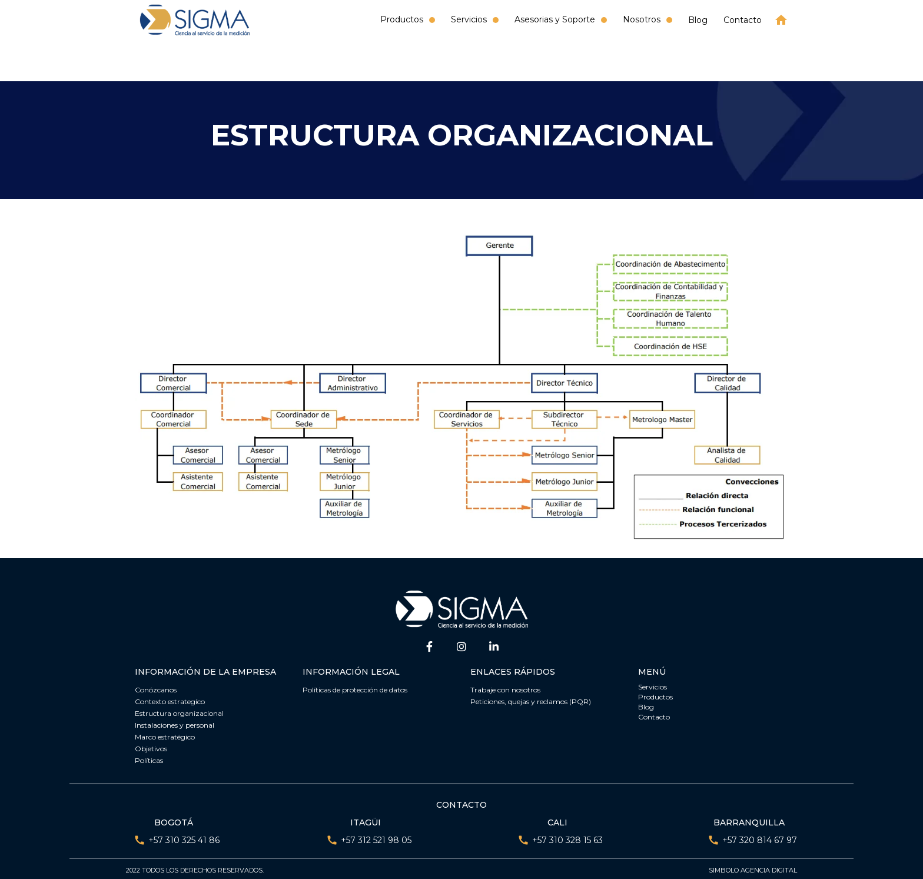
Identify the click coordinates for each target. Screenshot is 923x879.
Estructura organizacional (179, 710)
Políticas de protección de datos (355, 686)
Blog (698, 19)
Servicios (652, 683)
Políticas (149, 757)
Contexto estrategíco (170, 698)
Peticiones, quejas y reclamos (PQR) (530, 698)
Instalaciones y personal (174, 722)
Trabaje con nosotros (505, 686)
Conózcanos (156, 686)
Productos (655, 693)
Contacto (742, 19)
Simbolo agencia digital (753, 867)
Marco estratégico (165, 733)
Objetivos (151, 745)
